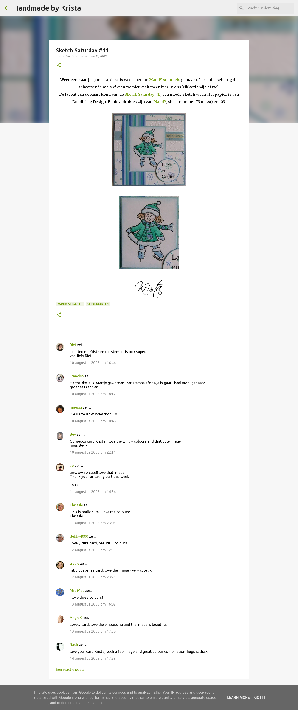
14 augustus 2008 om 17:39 (93, 658)
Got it (259, 697)
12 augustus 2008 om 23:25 (93, 577)
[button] (59, 65)
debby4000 (79, 536)
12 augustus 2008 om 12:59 (93, 550)
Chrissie (76, 505)
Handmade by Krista (47, 8)
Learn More (238, 697)
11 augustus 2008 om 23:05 (93, 523)
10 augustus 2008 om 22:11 (93, 452)
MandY (159, 101)
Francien (77, 376)
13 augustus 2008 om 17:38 (93, 631)
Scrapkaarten (98, 304)
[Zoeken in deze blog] (270, 8)
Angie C (76, 617)
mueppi (76, 407)
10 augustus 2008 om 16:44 (93, 363)
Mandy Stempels (70, 304)
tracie (74, 563)
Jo (72, 465)
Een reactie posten (71, 669)
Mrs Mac (77, 590)
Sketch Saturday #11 (142, 94)
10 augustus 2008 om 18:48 (93, 421)
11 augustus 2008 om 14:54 (93, 492)
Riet (73, 345)
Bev (73, 434)
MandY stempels (164, 79)
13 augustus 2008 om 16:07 (93, 604)
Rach (74, 645)
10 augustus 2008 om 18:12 (93, 394)
